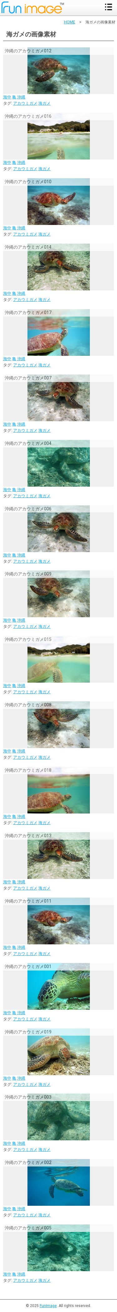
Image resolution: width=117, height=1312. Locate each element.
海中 (7, 97)
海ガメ (44, 103)
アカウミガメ (25, 103)
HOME (69, 22)
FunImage (48, 1306)
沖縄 (21, 97)
